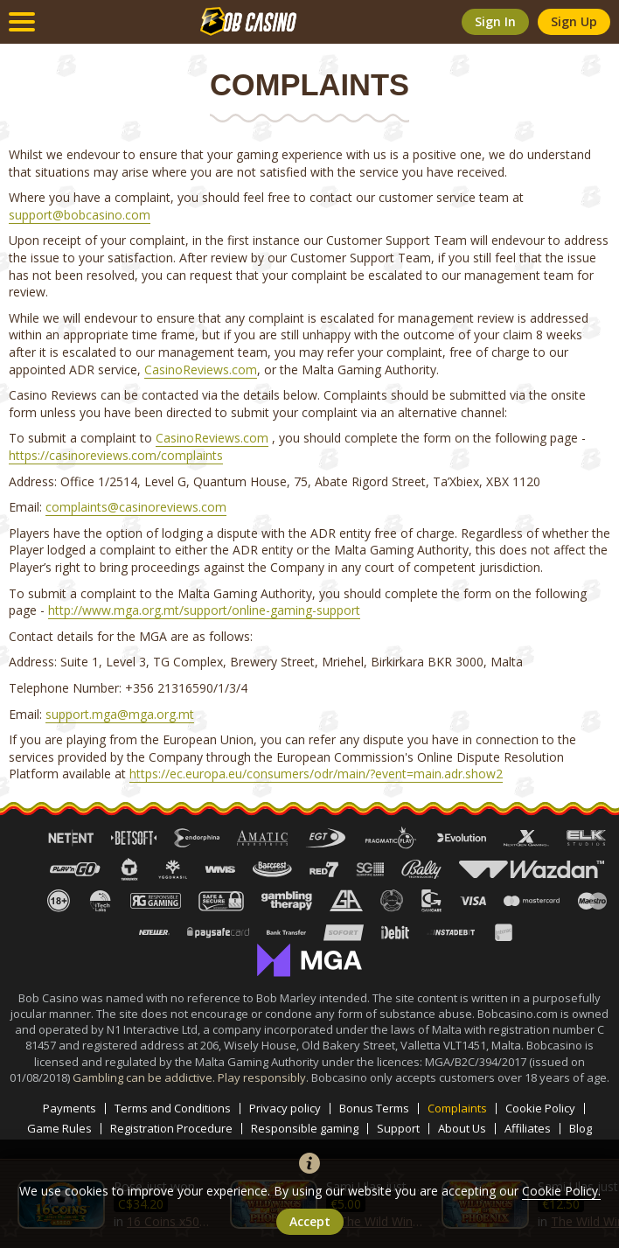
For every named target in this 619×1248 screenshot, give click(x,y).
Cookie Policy (540, 1108)
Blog (580, 1128)
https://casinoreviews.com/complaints (116, 455)
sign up (574, 21)
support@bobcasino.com (79, 214)
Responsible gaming (304, 1128)
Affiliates (527, 1128)
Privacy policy (285, 1108)
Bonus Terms (374, 1108)
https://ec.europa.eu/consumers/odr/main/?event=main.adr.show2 (316, 773)
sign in (495, 21)
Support (398, 1128)
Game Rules (59, 1128)
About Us (462, 1128)
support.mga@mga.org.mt (119, 714)
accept (309, 1221)
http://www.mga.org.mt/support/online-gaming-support (204, 610)
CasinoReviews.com (200, 369)
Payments (69, 1108)
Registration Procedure (171, 1128)
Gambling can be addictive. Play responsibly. (192, 1077)
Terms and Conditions (173, 1108)
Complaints (457, 1108)
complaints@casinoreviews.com (135, 507)
